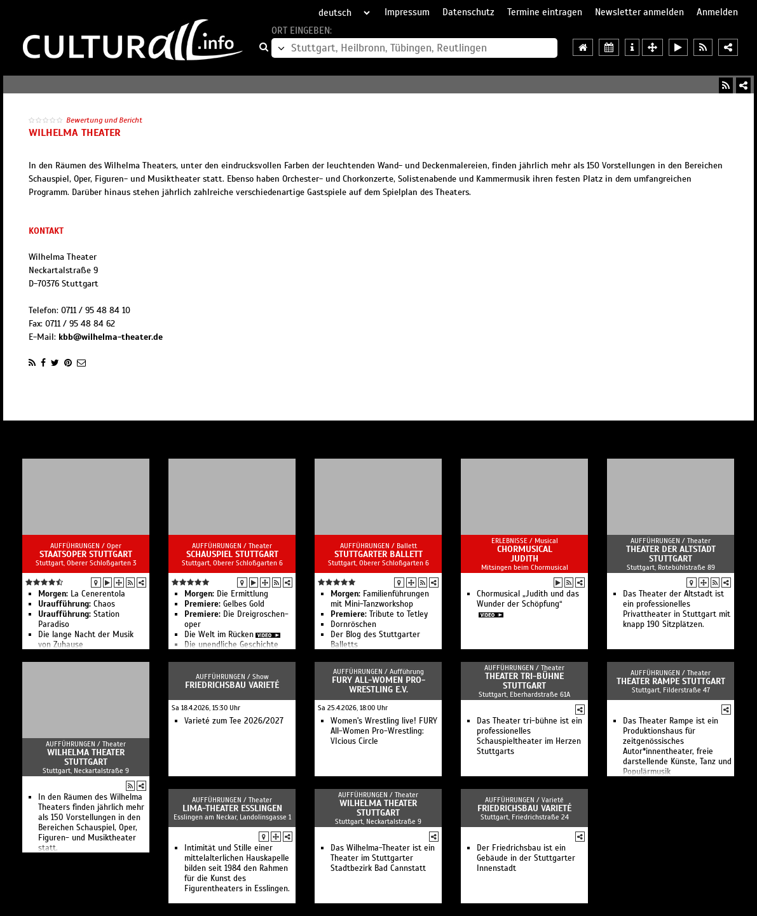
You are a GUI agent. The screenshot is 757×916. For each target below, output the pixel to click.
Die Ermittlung (226, 594)
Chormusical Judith (524, 553)
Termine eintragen (544, 12)
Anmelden (717, 12)
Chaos (76, 604)
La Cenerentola (81, 594)
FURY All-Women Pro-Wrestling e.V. (378, 684)
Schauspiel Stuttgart (232, 554)
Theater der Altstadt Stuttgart (671, 553)
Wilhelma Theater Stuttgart (86, 757)
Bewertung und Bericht (104, 120)
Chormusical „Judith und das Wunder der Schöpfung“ (528, 599)
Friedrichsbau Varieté (232, 685)
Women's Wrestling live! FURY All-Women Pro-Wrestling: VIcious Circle (384, 731)
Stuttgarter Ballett (378, 554)
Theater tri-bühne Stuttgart (524, 680)
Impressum (407, 12)
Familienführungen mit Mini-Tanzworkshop (380, 599)
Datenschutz (468, 12)
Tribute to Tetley (379, 614)
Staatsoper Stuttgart (85, 554)
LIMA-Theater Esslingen (232, 808)
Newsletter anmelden (639, 12)
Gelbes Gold (224, 604)
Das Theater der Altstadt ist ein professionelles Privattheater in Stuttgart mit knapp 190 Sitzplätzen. (676, 609)
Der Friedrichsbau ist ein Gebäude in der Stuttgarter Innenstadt (526, 858)
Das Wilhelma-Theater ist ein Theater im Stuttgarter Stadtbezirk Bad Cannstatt (383, 858)
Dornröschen (353, 624)
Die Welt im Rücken (219, 635)
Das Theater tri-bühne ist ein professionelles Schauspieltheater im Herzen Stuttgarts (529, 736)
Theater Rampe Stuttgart (671, 681)
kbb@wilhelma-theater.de (110, 337)
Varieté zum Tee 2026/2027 (233, 721)
